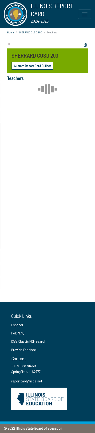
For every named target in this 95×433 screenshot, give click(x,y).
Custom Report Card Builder (32, 66)
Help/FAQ (17, 333)
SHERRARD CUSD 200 (30, 32)
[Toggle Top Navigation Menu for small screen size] (84, 14)
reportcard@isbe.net (26, 381)
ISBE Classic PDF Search (28, 341)
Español (17, 324)
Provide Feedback (24, 349)
